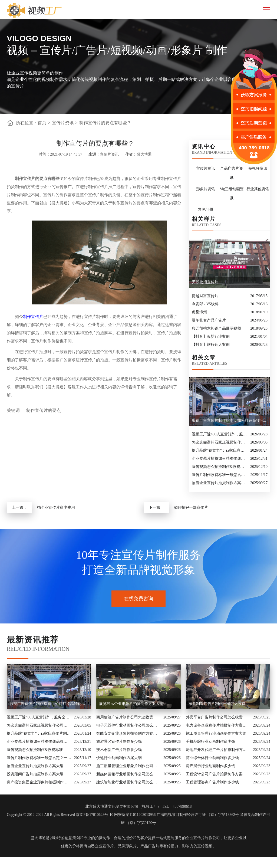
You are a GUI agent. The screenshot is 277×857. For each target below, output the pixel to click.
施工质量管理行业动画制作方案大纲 (216, 733)
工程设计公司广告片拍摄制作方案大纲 (218, 774)
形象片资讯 (205, 189)
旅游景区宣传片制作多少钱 (119, 742)
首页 (42, 122)
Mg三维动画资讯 (232, 193)
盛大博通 (38, 838)
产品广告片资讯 (231, 173)
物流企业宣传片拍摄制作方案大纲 (220, 483)
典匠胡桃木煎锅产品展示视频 (216, 328)
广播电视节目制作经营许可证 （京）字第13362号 (198, 815)
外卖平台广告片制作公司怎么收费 (214, 717)
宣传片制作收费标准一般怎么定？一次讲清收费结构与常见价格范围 (220, 475)
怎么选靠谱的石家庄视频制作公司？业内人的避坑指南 (220, 442)
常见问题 (205, 210)
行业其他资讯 (257, 189)
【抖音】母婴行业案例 (211, 336)
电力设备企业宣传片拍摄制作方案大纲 (218, 725)
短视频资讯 (257, 168)
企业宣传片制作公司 (203, 838)
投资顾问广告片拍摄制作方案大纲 (35, 774)
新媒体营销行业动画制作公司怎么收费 (128, 774)
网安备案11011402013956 (135, 815)
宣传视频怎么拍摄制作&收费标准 (220, 467)
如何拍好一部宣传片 (191, 507)
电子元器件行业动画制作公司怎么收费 (128, 725)
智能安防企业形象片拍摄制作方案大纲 (128, 733)
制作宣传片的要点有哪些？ (105, 122)
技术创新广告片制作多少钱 (119, 750)
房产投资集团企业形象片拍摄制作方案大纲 (39, 782)
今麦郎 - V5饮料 (205, 304)
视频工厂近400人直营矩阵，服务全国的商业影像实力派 (220, 434)
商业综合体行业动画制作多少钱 (212, 758)
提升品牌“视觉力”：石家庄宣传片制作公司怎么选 (220, 450)
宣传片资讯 (63, 122)
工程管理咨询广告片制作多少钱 (212, 782)
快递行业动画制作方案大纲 (119, 758)
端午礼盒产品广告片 (209, 320)
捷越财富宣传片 (205, 296)
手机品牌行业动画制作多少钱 (210, 742)
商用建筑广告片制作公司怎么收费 (124, 717)
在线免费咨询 (138, 598)
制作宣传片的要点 (43, 410)
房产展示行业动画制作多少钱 (210, 766)
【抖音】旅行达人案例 (211, 345)
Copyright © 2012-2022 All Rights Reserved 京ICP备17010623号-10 (60, 815)
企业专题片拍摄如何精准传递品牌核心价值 (220, 459)
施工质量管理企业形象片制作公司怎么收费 (128, 766)
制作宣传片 (33, 316)
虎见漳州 (199, 312)
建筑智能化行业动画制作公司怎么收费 (128, 782)
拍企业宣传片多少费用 (56, 507)
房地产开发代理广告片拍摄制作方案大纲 (218, 750)
